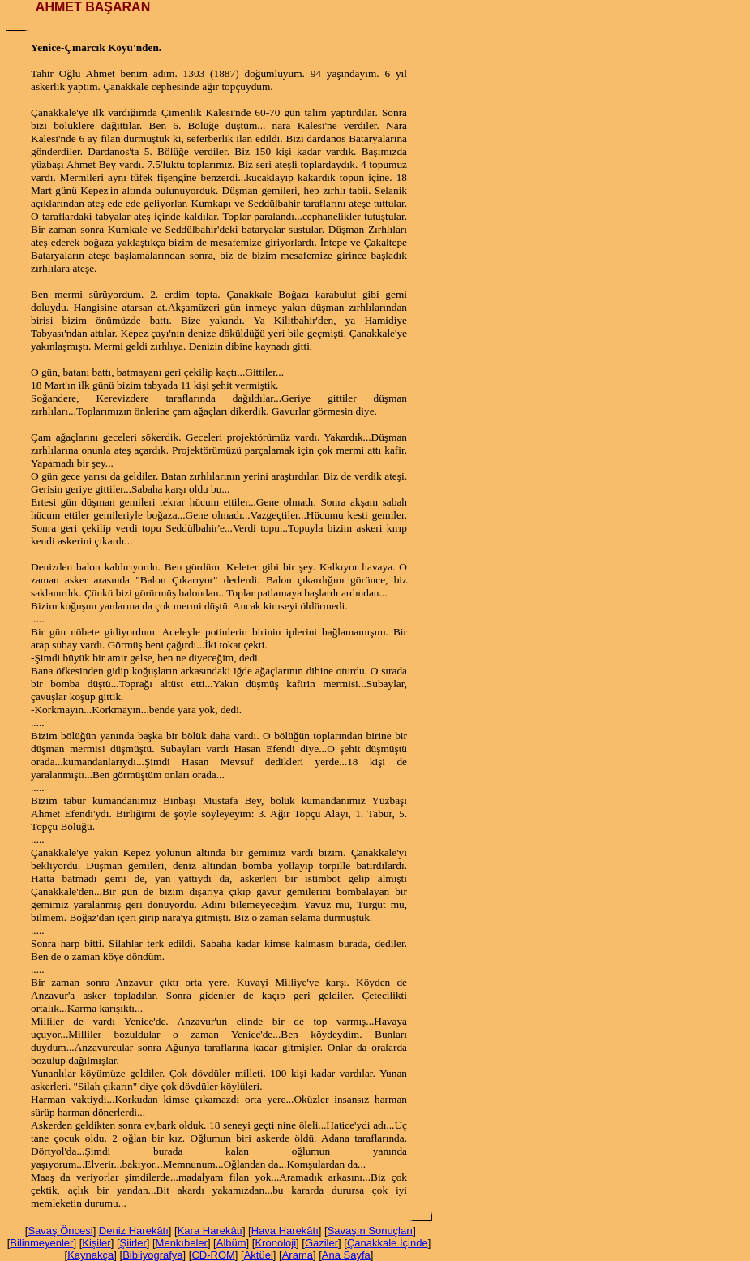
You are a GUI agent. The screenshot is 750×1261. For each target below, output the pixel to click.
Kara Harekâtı (210, 1230)
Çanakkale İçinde (387, 1243)
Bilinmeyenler (41, 1243)
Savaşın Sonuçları (371, 1230)
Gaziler (321, 1243)
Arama (297, 1255)
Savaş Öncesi (60, 1230)
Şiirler (133, 1243)
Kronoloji (275, 1243)
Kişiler (96, 1243)
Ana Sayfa (346, 1255)
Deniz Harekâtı (134, 1230)
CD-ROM (212, 1255)
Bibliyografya (152, 1255)
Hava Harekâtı (285, 1230)
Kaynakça (90, 1255)
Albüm (231, 1243)
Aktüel (258, 1255)
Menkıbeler (182, 1243)
